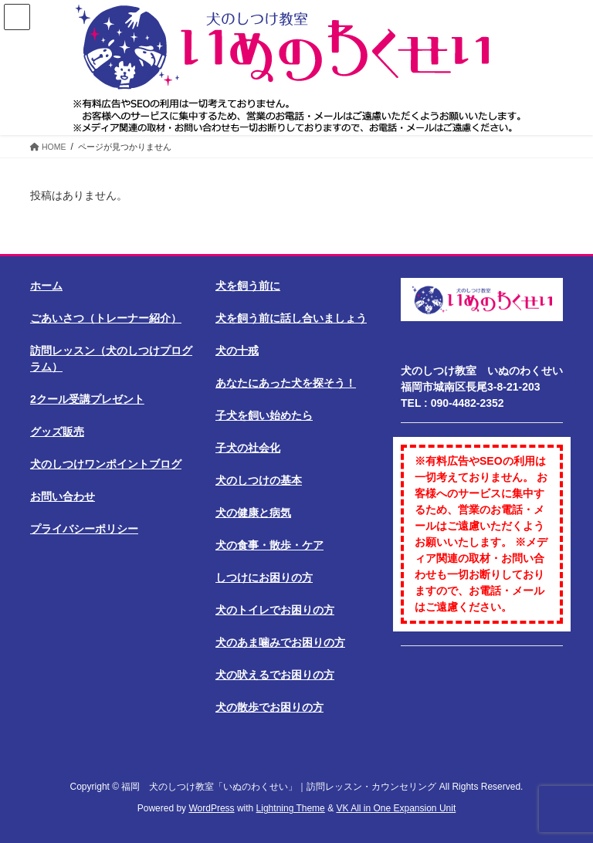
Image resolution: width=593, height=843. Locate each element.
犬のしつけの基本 (258, 480)
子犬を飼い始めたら (264, 415)
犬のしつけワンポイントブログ (105, 464)
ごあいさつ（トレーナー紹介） (105, 318)
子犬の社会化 (247, 448)
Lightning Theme (290, 808)
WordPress (211, 808)
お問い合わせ (62, 496)
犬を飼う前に (247, 285)
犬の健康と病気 (253, 512)
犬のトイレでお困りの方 (274, 610)
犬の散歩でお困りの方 (269, 707)
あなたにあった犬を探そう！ (285, 383)
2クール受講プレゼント (87, 399)
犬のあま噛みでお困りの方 (280, 642)
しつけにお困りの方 (264, 577)
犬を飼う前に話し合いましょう (291, 318)
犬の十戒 (237, 350)
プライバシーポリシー (84, 529)
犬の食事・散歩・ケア (269, 545)
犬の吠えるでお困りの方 (274, 675)
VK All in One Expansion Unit (396, 808)
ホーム (46, 285)
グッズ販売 (57, 431)
